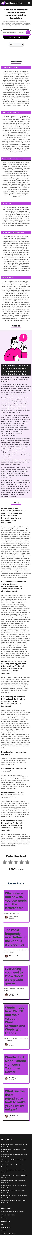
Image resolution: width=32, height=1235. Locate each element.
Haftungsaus (5, 1218)
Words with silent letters (8, 1234)
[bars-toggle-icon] (29, 3)
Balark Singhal (13, 1078)
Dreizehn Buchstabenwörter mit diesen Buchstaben (13, 1201)
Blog (2, 1224)
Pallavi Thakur (13, 917)
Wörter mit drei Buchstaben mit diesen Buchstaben (13, 1166)
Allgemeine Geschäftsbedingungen (12, 1211)
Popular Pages (5, 1227)
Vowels (3, 1231)
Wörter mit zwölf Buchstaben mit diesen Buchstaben (14, 1196)
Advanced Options (16, 38)
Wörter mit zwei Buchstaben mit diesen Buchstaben (13, 1171)
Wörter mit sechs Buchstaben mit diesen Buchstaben (14, 1145)
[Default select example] (22, 32)
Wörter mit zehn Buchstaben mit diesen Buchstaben (13, 1186)
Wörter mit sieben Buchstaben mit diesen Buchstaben (14, 1156)
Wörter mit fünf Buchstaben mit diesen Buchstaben (13, 1150)
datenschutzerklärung (8, 1215)
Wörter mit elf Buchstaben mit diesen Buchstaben (13, 1191)
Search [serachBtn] (27, 32)
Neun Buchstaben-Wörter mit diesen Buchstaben (13, 1181)
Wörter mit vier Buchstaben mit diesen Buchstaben (13, 1161)
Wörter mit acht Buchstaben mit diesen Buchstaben (13, 1176)
